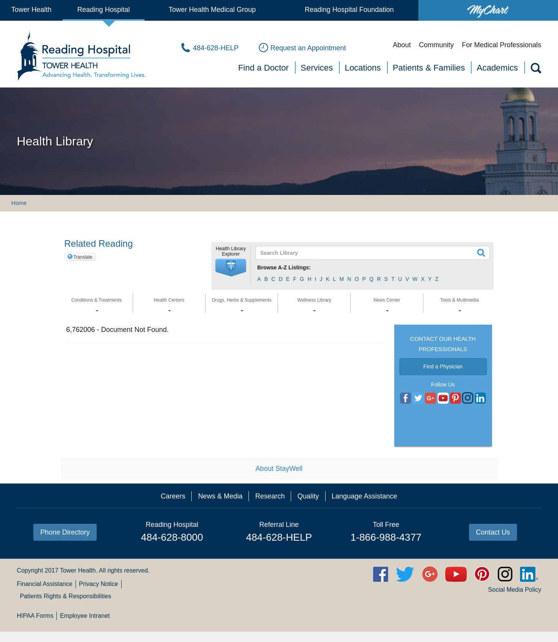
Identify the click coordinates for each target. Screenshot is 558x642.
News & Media (220, 496)
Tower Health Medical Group (212, 9)
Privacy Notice (98, 584)
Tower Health (31, 9)
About (402, 45)
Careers (173, 496)
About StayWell (279, 468)
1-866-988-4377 (386, 537)
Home (19, 203)
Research (270, 496)
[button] (231, 268)
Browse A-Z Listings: (284, 267)
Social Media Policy (515, 589)
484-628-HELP (279, 537)
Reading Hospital (103, 9)
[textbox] (368, 252)
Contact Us (493, 532)
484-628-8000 (172, 537)
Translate (82, 257)
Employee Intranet (85, 615)
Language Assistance (364, 496)
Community (436, 45)
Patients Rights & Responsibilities (65, 596)
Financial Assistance (44, 584)
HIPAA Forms (35, 615)
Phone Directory (65, 532)
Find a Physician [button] (443, 366)
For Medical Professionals (501, 45)
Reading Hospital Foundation (349, 9)
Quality (308, 496)
